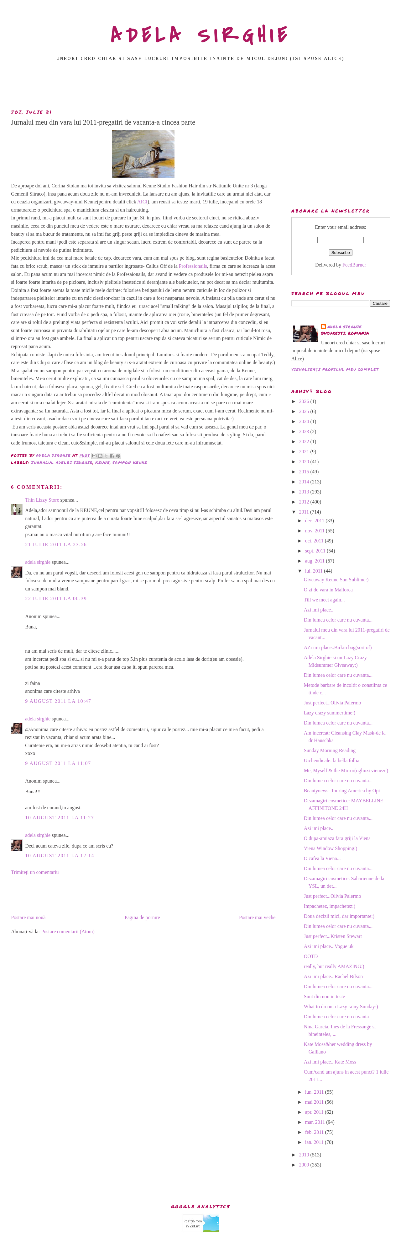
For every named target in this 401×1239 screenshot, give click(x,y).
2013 (304, 491)
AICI (142, 201)
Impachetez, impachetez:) (329, 906)
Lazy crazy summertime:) (329, 712)
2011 (304, 511)
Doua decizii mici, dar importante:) (339, 916)
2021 (304, 451)
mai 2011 (315, 1102)
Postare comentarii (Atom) (68, 931)
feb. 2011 (315, 1132)
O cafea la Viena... (322, 858)
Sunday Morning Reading (330, 750)
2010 (304, 1154)
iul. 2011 (314, 571)
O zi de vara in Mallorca (328, 589)
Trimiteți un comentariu (35, 872)
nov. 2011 (315, 530)
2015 (304, 471)
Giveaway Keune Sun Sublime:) (336, 579)
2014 (304, 481)
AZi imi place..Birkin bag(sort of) (338, 647)
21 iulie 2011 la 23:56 (56, 544)
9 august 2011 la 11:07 (58, 763)
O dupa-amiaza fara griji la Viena (337, 838)
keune (102, 462)
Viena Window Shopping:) (330, 848)
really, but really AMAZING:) (334, 966)
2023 (304, 431)
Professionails (193, 266)
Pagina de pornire (142, 917)
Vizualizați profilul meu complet (335, 369)
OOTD (311, 956)
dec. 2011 (315, 520)
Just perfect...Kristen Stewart (333, 936)
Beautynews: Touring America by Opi (342, 790)
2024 (304, 421)
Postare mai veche (257, 917)
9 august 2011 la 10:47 (58, 701)
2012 (304, 501)
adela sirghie (37, 562)
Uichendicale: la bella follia (331, 760)
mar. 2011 (315, 1122)
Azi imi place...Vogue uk (329, 946)
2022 (304, 441)
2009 (304, 1164)
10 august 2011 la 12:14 (59, 855)
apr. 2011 (315, 1112)
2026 (304, 401)
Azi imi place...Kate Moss (330, 1061)
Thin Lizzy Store (42, 500)
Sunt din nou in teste (324, 996)
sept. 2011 (316, 550)
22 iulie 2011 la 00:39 (56, 598)
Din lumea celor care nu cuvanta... (338, 619)
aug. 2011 (315, 560)
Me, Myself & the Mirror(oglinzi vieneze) (346, 770)
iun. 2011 (315, 1092)
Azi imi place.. (318, 609)
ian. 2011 (315, 1142)
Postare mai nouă (28, 917)
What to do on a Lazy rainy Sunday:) (341, 1006)
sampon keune (129, 462)
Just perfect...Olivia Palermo (332, 702)
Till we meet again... (324, 599)
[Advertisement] (200, 87)
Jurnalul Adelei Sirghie (62, 462)
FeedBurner (354, 264)
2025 (304, 411)
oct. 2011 (315, 540)
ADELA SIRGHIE (201, 36)
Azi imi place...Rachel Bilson (333, 976)
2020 (304, 461)
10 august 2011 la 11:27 (59, 817)
